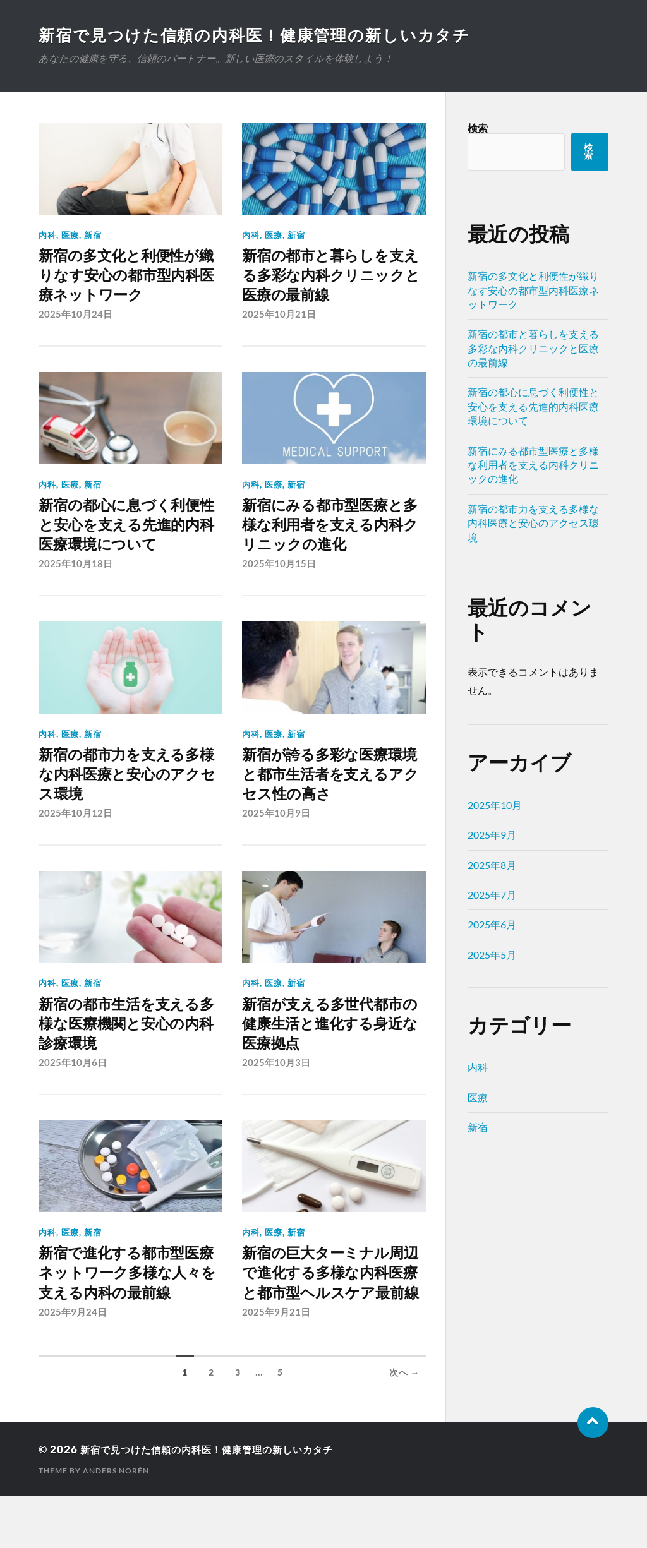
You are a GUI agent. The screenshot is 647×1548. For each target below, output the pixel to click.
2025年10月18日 (75, 576)
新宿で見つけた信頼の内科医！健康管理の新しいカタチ (263, 34)
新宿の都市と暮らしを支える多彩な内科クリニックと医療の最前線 (333, 278)
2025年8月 (492, 865)
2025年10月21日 (279, 321)
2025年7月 (492, 895)
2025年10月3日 (276, 1087)
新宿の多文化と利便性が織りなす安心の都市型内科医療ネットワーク (129, 278)
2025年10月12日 (75, 831)
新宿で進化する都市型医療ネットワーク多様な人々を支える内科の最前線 (129, 1310)
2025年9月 (492, 835)
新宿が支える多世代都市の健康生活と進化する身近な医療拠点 (332, 1045)
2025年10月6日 (73, 1087)
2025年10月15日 (279, 576)
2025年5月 (492, 955)
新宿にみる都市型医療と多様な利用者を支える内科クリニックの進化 (332, 534)
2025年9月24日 (73, 1364)
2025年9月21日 (276, 1364)
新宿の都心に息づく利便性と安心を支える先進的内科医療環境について (129, 534)
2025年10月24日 (75, 321)
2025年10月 (495, 805)
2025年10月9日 (276, 831)
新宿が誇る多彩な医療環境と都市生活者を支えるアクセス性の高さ (332, 789)
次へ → (404, 1425)
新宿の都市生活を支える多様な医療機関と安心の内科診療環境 (129, 1045)
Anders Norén (116, 1523)
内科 (47, 235)
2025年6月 (492, 924)
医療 (70, 235)
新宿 (93, 235)
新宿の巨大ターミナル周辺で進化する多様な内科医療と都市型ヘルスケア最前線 (333, 1310)
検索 (478, 128)
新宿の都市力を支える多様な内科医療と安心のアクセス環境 (129, 789)
